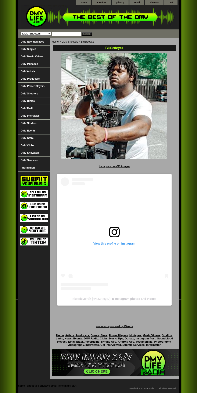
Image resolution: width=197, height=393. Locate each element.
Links (59, 338)
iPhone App (108, 341)
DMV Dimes (28, 101)
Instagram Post (145, 338)
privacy (120, 2)
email (137, 2)
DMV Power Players (32, 86)
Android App (126, 341)
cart (171, 2)
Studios (167, 335)
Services (139, 344)
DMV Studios (28, 123)
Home (55, 41)
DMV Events (28, 130)
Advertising (92, 341)
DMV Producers (30, 78)
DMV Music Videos (32, 56)
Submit (127, 344)
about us (101, 2)
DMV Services (29, 160)
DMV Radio (27, 108)
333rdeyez (103, 298)
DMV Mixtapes (29, 63)
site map (154, 2)
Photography (162, 341)
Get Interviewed (110, 344)
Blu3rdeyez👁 (81, 298)
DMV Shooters (70, 41)
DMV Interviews (30, 115)
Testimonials (144, 341)
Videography (75, 344)
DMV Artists (28, 71)
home (83, 2)
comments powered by (114, 326)
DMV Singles (28, 49)
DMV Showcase (30, 152)
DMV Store (27, 138)
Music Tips (116, 338)
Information (28, 167)
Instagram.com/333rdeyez (114, 166)
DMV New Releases (32, 41)
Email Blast (75, 341)
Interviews (92, 344)
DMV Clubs (27, 145)
